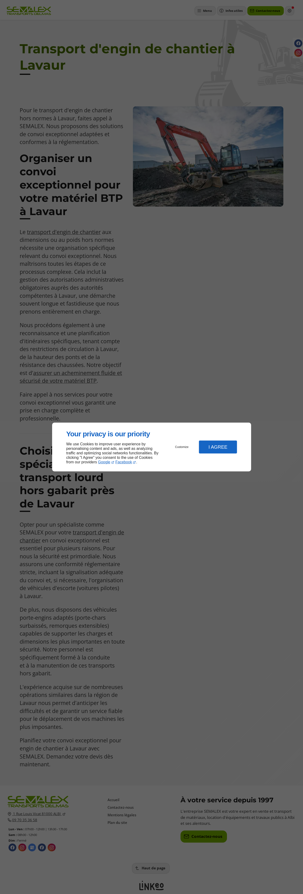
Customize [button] (182, 447)
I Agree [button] (217, 447)
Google (104, 462)
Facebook (123, 462)
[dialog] (151, 447)
